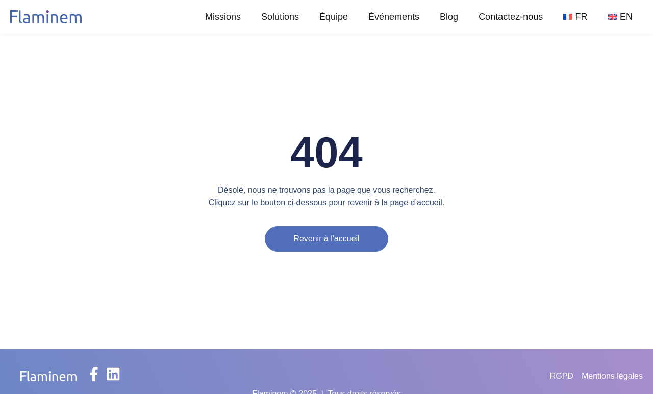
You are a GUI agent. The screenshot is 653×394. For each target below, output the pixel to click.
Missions (223, 17)
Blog (449, 17)
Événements (393, 17)
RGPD (561, 376)
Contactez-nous (511, 17)
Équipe (333, 17)
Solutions (280, 17)
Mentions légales (612, 376)
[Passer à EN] (620, 17)
